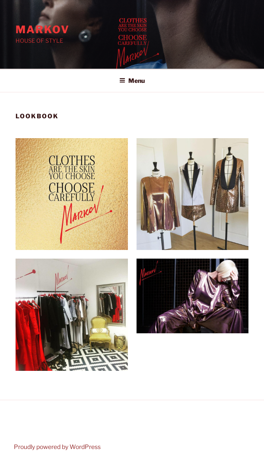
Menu (132, 80)
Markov (43, 29)
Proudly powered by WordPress (57, 446)
